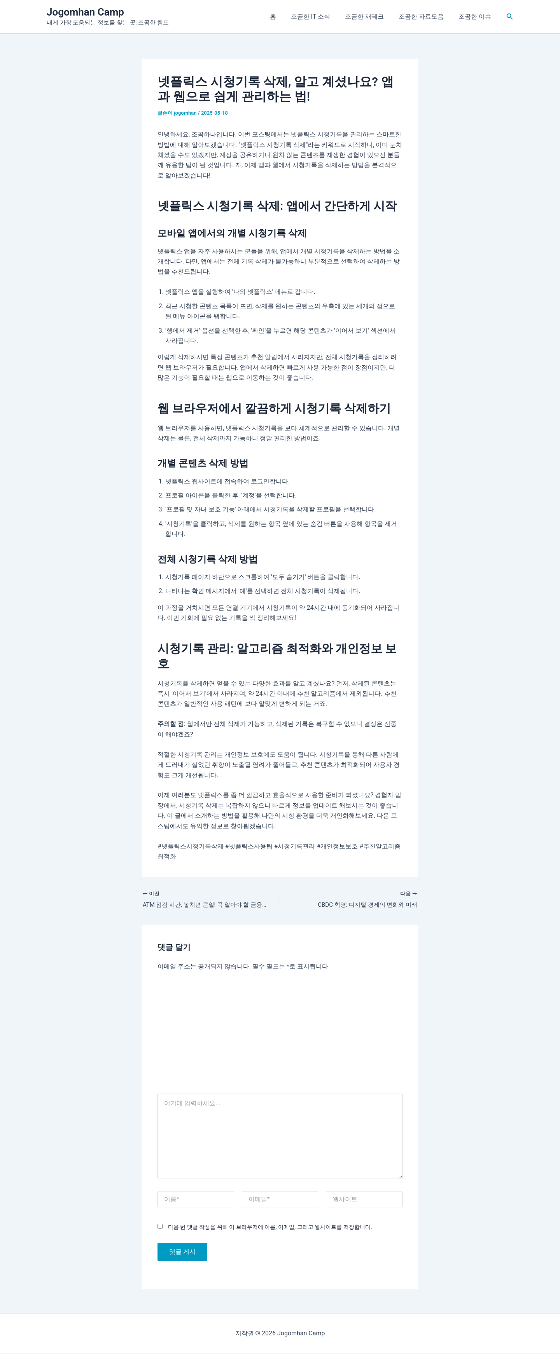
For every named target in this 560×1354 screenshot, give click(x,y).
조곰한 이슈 (476, 16)
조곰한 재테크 (370, 16)
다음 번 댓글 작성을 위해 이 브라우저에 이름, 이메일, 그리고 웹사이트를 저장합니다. (270, 1228)
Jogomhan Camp (85, 12)
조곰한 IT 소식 (318, 16)
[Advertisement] (280, 1036)
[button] (509, 16)
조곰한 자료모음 (424, 16)
